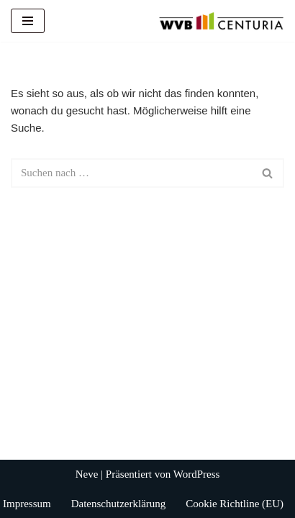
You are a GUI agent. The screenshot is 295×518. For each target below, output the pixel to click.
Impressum (27, 503)
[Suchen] (131, 173)
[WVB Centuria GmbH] (221, 21)
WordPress (196, 474)
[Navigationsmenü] (28, 21)
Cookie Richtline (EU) (234, 503)
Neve (87, 474)
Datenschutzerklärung (118, 503)
